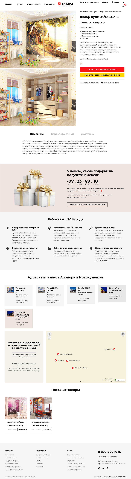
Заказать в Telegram (110, 82)
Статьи (38, 461)
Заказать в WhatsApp (89, 82)
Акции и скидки (73, 455)
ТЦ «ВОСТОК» (84, 288)
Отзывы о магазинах (75, 458)
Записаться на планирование (102, 69)
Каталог (8, 4)
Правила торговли (74, 470)
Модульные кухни (12, 461)
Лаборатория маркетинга (117, 476)
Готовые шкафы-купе (13, 467)
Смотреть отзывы (87, 27)
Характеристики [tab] (62, 133)
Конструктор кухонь (89, 2)
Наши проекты (42, 458)
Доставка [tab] (87, 133)
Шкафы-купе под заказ (14, 470)
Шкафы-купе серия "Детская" (110, 11)
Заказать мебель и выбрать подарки (102, 75)
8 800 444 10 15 (109, 451)
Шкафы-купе (33, 4)
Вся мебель (9, 455)
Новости (39, 464)
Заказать (23, 429)
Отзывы (115, 2)
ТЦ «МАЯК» (114, 288)
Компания (49, 4)
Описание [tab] (37, 133)
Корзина (70, 461)
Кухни (19, 4)
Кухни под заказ (11, 464)
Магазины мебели (43, 455)
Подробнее (11, 429)
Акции (105, 2)
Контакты (39, 467)
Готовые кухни (10, 458)
